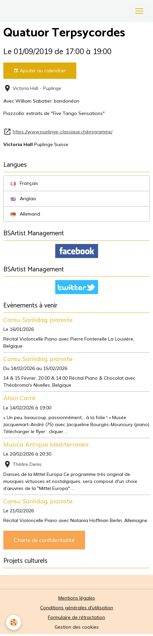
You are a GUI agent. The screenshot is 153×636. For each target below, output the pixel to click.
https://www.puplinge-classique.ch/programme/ (62, 131)
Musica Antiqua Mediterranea (46, 444)
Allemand (25, 214)
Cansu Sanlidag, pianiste (38, 319)
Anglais (23, 199)
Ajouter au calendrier (40, 71)
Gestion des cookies (77, 627)
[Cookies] (13, 622)
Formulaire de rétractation (76, 617)
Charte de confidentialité (44, 540)
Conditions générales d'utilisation (76, 608)
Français (24, 183)
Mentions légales (76, 598)
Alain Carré (19, 397)
